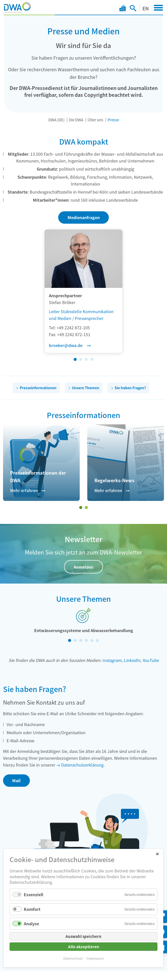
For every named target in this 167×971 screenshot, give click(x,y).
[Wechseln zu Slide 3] (86, 359)
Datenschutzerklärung (82, 765)
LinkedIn (131, 660)
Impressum (95, 958)
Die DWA (76, 119)
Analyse (31, 923)
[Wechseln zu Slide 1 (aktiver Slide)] (75, 359)
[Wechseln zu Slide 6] (97, 640)
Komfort (32, 909)
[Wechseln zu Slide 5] (91, 640)
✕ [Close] (157, 854)
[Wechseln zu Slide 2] (80, 359)
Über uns (95, 119)
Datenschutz (72, 958)
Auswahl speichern (83, 936)
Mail (16, 780)
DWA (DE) (56, 119)
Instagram (111, 660)
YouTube (150, 660)
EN (145, 8)
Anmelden (83, 567)
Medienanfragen (84, 217)
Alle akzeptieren (83, 946)
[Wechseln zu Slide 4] (91, 359)
